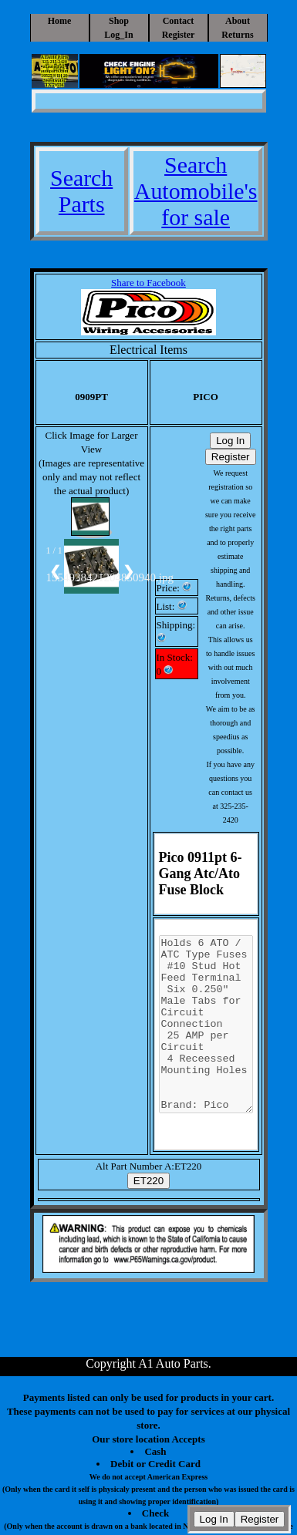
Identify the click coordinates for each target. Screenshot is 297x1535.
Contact (178, 20)
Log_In (118, 34)
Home (60, 20)
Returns (237, 34)
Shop (119, 20)
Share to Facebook (148, 282)
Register (178, 34)
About (237, 20)
